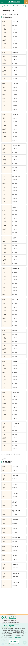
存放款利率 (22, 6)
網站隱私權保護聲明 (15, 637)
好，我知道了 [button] (14, 641)
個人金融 (6, 6)
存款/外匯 (12, 6)
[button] (2, 2)
